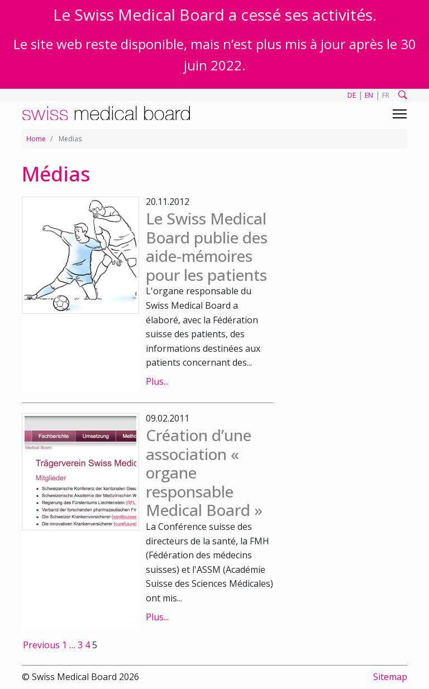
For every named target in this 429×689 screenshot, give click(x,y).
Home (36, 138)
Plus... (157, 381)
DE (351, 95)
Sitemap (390, 677)
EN (369, 95)
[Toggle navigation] (400, 113)
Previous (41, 645)
